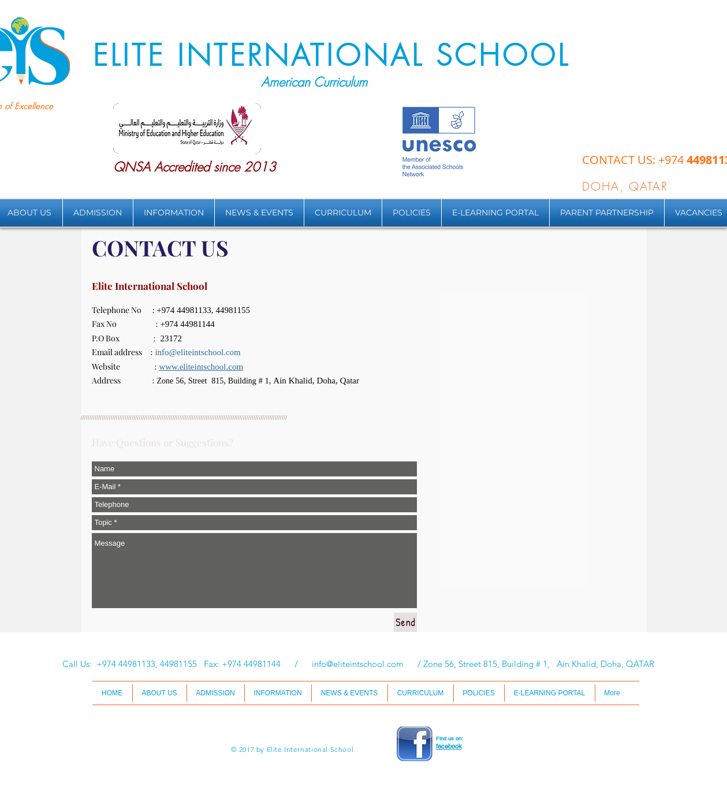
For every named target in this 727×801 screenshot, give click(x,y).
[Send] (405, 622)
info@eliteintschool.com (197, 353)
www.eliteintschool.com (201, 367)
